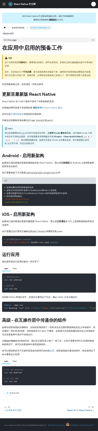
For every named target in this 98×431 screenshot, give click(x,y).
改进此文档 (12, 393)
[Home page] (4, 28)
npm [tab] (6, 268)
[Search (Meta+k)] (93, 4)
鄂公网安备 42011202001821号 (82, 425)
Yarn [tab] (15, 268)
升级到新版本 (17, 114)
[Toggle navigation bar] (4, 4)
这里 (52, 350)
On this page (10, 40)
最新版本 (53, 19)
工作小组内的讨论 (74, 62)
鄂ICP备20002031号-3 (57, 425)
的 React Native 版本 (47, 107)
